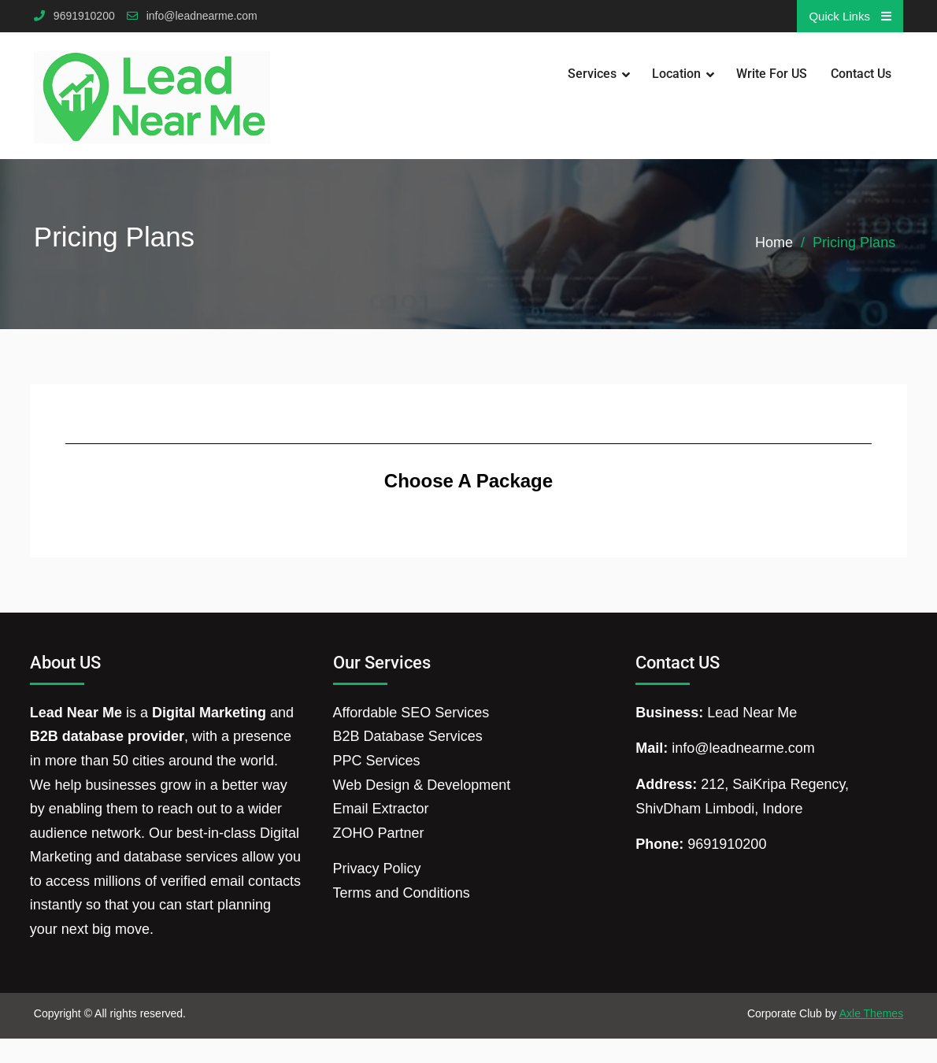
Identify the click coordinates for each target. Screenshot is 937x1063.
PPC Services (376, 761)
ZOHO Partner (378, 833)
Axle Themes (871, 1013)
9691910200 (84, 16)
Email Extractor (381, 809)
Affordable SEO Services (411, 712)
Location (676, 73)
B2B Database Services (408, 736)
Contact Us (861, 73)
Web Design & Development (422, 785)
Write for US (771, 73)
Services (592, 73)
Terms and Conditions (401, 893)
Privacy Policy (377, 868)
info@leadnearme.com (201, 16)
